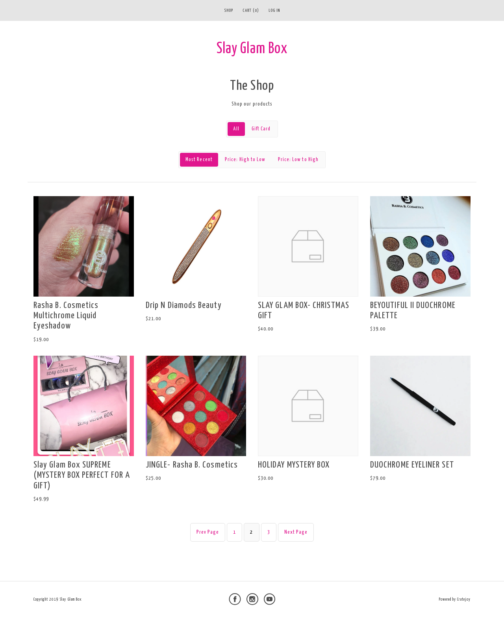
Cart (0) (251, 10)
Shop (228, 10)
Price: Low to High (298, 159)
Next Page (296, 532)
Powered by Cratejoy (455, 599)
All (236, 129)
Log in (274, 10)
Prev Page (207, 532)
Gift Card (261, 129)
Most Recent (199, 159)
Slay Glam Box (252, 49)
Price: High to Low (245, 159)
